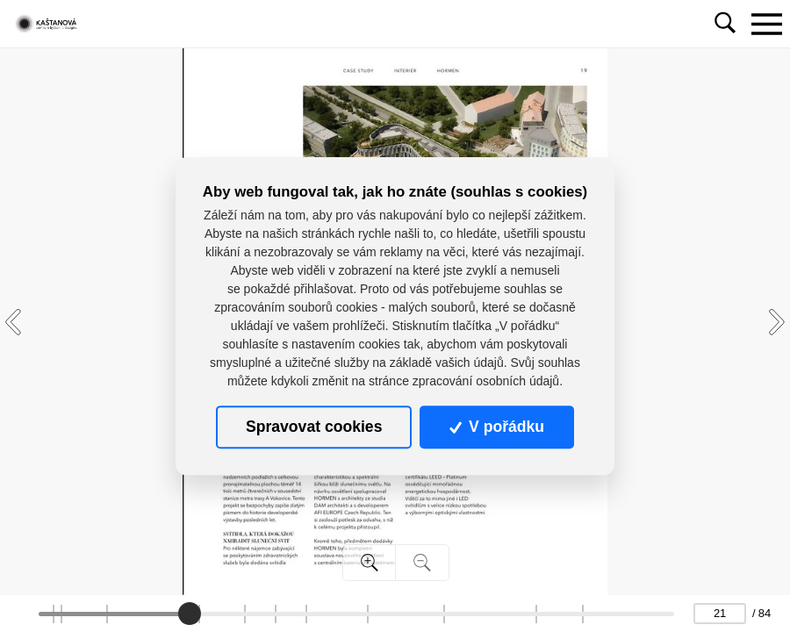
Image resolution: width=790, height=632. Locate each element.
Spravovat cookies (314, 426)
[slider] (189, 613)
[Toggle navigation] (766, 23)
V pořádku (496, 426)
